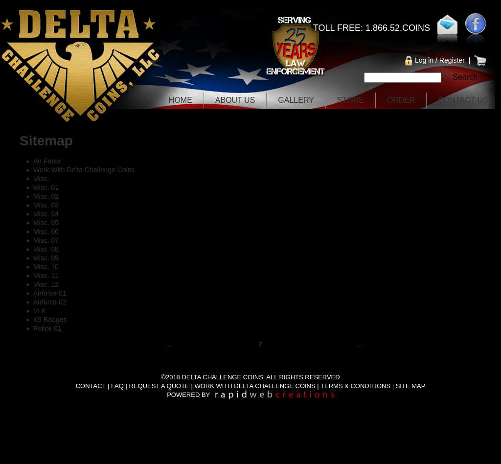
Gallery (296, 100)
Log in (424, 60)
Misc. (41, 179)
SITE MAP (411, 386)
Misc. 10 (46, 267)
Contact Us (463, 100)
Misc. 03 (46, 205)
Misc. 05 (46, 223)
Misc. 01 (46, 187)
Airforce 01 (50, 293)
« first (99, 344)
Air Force (47, 161)
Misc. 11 (46, 275)
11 (340, 344)
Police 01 (47, 328)
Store (350, 100)
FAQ (117, 386)
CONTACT (91, 386)
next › (383, 344)
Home (180, 100)
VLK (39, 311)
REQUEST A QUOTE (159, 386)
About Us (235, 100)
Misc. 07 (46, 240)
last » (416, 344)
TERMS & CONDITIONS (355, 386)
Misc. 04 (46, 214)
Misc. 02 (46, 196)
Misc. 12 (46, 284)
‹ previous (138, 344)
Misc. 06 (46, 231)
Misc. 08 (46, 249)
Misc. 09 (46, 258)
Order (401, 100)
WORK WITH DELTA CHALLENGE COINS (254, 386)
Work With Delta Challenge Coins (84, 170)
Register (452, 60)
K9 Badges (50, 320)
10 (317, 344)
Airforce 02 (50, 302)
